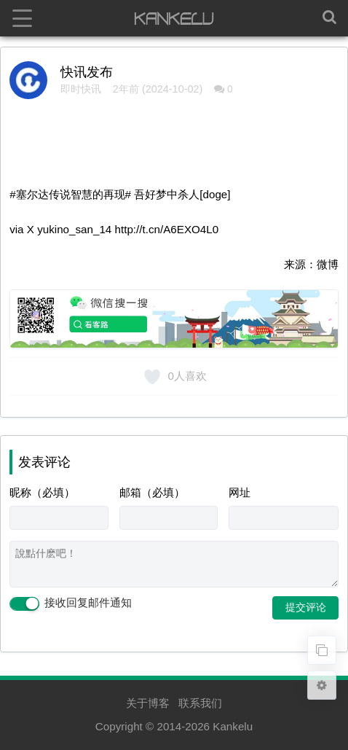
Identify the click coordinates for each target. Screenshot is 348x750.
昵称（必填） (42, 492)
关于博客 (148, 703)
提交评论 (305, 607)
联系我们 (200, 703)
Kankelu (233, 726)
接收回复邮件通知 (70, 603)
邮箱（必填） (152, 492)
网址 (239, 492)
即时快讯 (80, 89)
